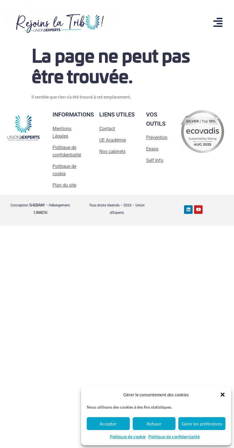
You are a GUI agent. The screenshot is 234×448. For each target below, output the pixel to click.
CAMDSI (40, 212)
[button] (222, 394)
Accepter (108, 423)
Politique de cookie (128, 437)
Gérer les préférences (201, 423)
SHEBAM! (37, 205)
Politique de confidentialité (174, 437)
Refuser (154, 423)
